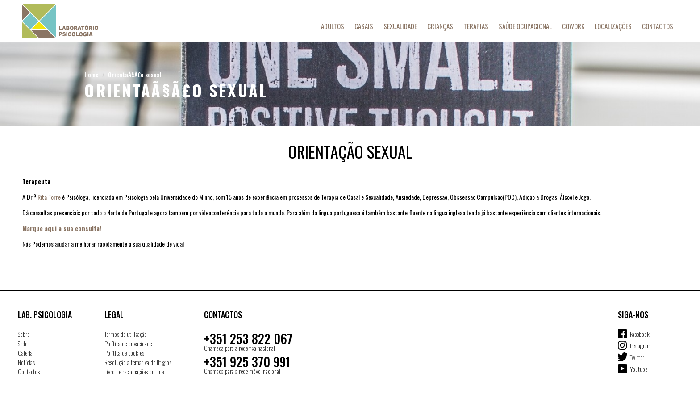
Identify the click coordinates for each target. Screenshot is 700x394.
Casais (363, 26)
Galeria (25, 352)
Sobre (23, 334)
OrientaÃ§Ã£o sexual (135, 74)
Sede (22, 343)
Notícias (26, 362)
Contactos (657, 26)
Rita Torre (49, 196)
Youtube (638, 368)
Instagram (640, 345)
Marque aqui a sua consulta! (61, 228)
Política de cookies (124, 352)
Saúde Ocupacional (525, 26)
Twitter (637, 357)
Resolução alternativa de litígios (137, 362)
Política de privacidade (128, 343)
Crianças (440, 26)
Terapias (475, 26)
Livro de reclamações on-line (134, 371)
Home (91, 74)
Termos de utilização (125, 334)
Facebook (640, 334)
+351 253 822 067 (248, 338)
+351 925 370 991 (247, 361)
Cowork (573, 26)
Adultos (332, 26)
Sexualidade (400, 26)
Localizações (613, 26)
